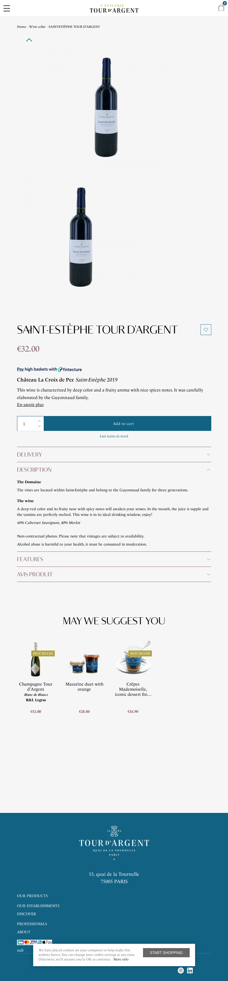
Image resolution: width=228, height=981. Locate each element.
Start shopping (166, 953)
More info (120, 959)
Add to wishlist (206, 329)
